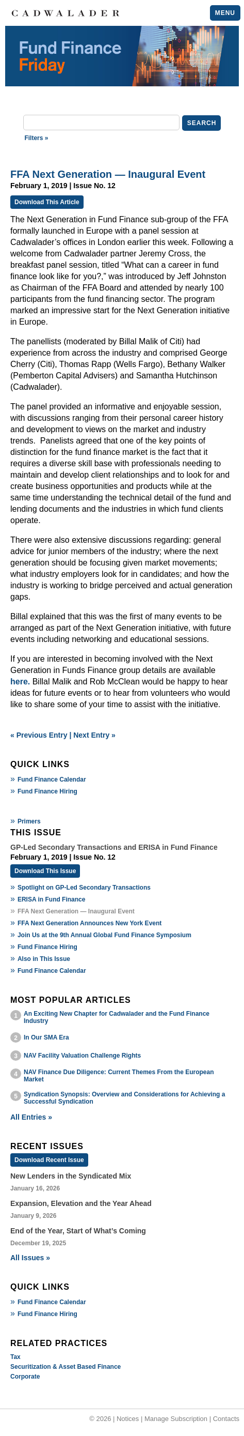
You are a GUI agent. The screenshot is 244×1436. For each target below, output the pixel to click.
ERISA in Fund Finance (52, 899)
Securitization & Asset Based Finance (65, 1366)
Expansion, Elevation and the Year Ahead (81, 1203)
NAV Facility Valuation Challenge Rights (82, 1055)
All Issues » (30, 1258)
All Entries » (31, 1117)
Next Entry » (94, 735)
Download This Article (46, 202)
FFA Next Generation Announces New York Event (89, 923)
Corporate (25, 1376)
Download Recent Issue (49, 1160)
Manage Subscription (175, 1419)
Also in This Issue (44, 959)
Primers (29, 821)
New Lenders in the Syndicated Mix (70, 1176)
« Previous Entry (39, 735)
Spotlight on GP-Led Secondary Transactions (84, 887)
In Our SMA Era (46, 1037)
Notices (128, 1419)
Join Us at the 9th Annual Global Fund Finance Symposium (104, 935)
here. (20, 681)
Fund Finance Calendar (52, 779)
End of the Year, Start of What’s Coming (78, 1231)
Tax (15, 1357)
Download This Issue (45, 871)
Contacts (226, 1419)
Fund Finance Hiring (47, 791)
